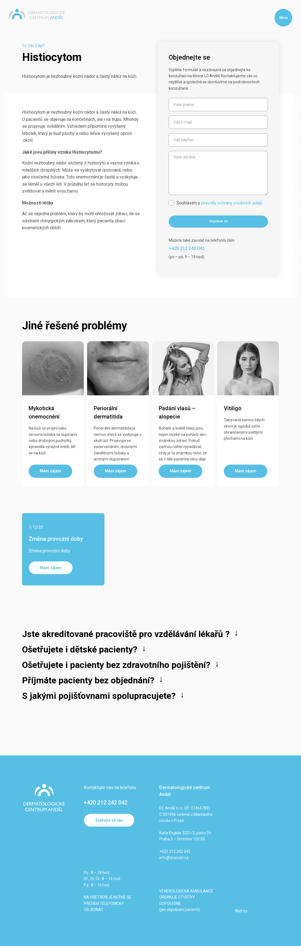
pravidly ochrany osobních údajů (231, 203)
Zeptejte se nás (109, 820)
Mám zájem (50, 568)
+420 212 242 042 (105, 802)
